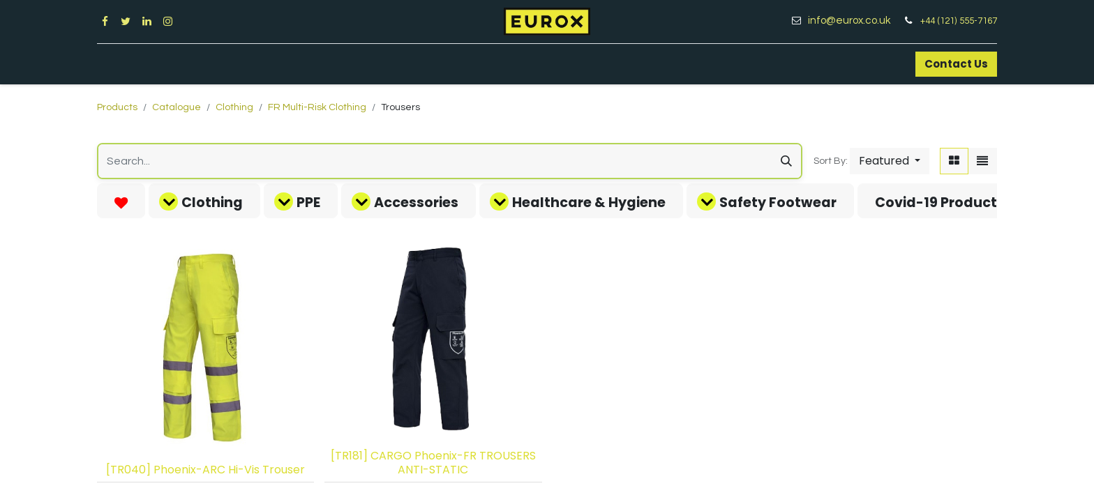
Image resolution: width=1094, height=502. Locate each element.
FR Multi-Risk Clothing (317, 107)
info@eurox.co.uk (854, 20)
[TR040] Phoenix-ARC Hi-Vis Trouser (205, 470)
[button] (889, 161)
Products (117, 107)
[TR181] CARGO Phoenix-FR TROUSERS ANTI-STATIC (433, 462)
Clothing (234, 107)
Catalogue (176, 107)
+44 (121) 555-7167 (958, 21)
